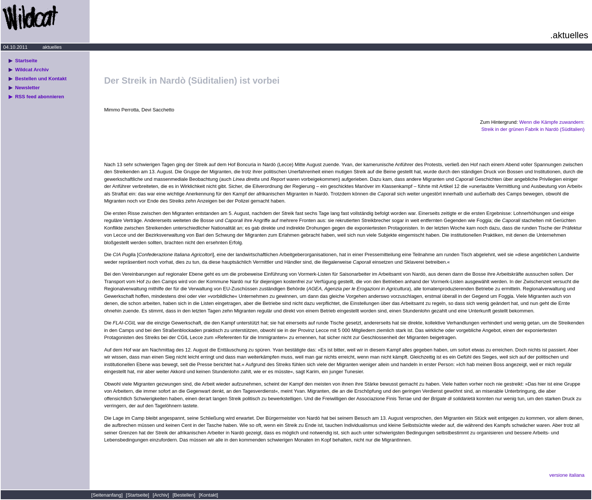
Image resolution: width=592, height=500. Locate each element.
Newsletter (27, 87)
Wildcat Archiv (32, 69)
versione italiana (567, 475)
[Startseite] (137, 495)
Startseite (26, 60)
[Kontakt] (208, 495)
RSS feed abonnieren (39, 96)
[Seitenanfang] (107, 495)
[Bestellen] (183, 495)
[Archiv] (161, 495)
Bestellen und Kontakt (40, 78)
